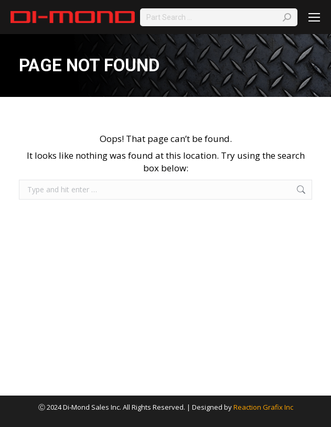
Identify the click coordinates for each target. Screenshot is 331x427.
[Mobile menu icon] (314, 17)
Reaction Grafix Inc (263, 407)
